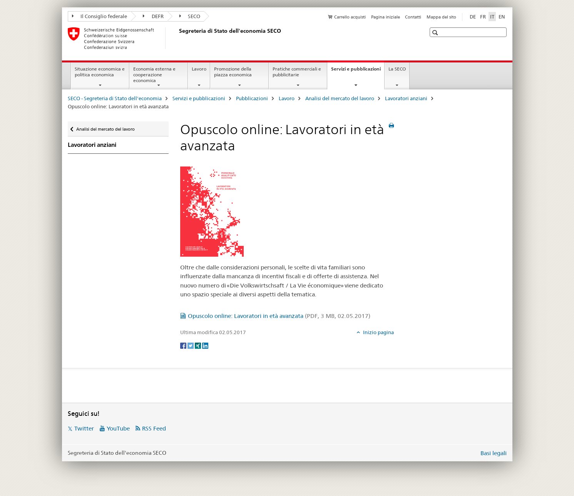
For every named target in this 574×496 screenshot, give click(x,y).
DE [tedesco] (473, 16)
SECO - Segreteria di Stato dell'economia (115, 98)
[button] (436, 32)
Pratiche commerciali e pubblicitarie (297, 71)
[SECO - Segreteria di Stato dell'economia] (177, 38)
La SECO (397, 69)
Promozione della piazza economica (233, 71)
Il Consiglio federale (99, 16)
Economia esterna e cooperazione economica (154, 74)
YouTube (118, 428)
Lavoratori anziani (406, 98)
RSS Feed (154, 428)
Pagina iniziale (385, 17)
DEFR (153, 16)
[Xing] (198, 345)
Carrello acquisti (350, 17)
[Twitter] (191, 345)
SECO (190, 16)
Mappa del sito (441, 17)
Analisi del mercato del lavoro (339, 98)
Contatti (413, 17)
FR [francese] (483, 16)
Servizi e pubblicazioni (357, 71)
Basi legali (493, 453)
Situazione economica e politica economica (100, 71)
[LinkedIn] (205, 345)
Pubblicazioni (252, 98)
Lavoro (199, 69)
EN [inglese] (502, 16)
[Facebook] (183, 345)
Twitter (84, 428)
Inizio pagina (378, 332)
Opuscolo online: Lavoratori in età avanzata (279, 315)
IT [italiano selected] (492, 16)
